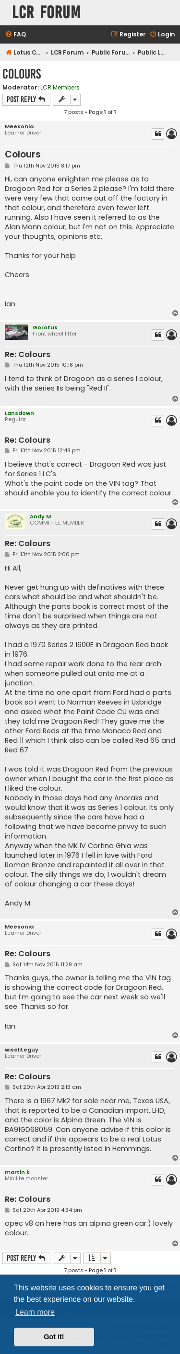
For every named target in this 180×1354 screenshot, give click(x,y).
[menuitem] (15, 34)
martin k (17, 1172)
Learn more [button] (35, 1312)
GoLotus (45, 327)
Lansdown (19, 413)
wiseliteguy (21, 1050)
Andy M (40, 516)
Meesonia (19, 126)
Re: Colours (27, 355)
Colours (21, 74)
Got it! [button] (54, 1337)
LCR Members (60, 87)
